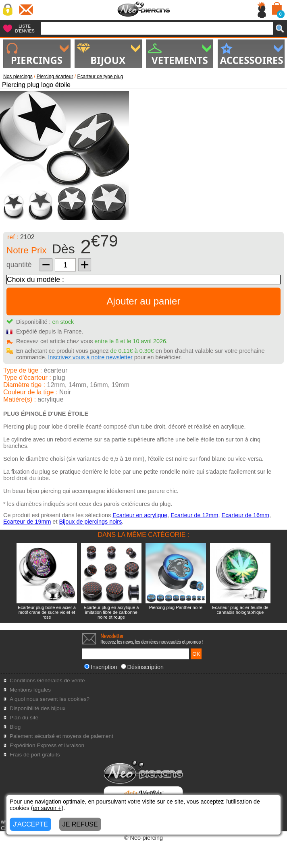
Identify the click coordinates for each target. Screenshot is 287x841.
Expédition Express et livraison (47, 745)
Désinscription (142, 667)
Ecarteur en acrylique (139, 515)
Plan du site (24, 718)
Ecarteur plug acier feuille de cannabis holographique (240, 610)
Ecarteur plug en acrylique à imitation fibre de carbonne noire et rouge (111, 612)
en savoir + (47, 808)
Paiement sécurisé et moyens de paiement (61, 736)
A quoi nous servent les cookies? (49, 699)
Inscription (100, 667)
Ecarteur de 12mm (194, 515)
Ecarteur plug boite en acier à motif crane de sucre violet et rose (47, 612)
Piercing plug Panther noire (176, 607)
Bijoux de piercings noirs (90, 521)
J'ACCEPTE (30, 824)
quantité (19, 265)
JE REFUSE (80, 824)
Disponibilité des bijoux (37, 708)
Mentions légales (30, 690)
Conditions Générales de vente (47, 680)
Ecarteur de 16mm (245, 515)
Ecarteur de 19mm (27, 521)
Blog (15, 727)
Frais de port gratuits (35, 755)
